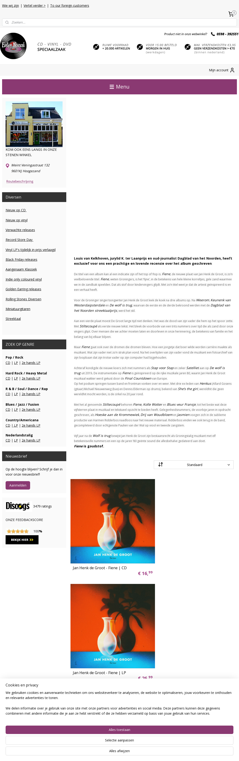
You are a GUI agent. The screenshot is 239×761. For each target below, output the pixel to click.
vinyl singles (90, 614)
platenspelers (92, 656)
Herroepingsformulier (18, 629)
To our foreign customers (69, 5)
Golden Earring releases (23, 289)
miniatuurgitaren (94, 645)
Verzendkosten (13, 604)
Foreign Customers (16, 624)
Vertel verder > (35, 5)
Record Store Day (19, 239)
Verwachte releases (20, 230)
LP (16, 362)
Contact (8, 609)
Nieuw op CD (16, 210)
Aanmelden (17, 485)
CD (8, 362)
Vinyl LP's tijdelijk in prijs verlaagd (31, 249)
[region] (89, 742)
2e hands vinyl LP (95, 629)
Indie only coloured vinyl (24, 279)
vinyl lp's (88, 609)
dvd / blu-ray (91, 619)
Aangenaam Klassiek (21, 269)
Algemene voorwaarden (20, 619)
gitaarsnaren (91, 650)
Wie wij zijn (10, 5)
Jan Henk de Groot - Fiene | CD (100, 565)
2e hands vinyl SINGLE (98, 635)
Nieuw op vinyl (17, 220)
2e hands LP (31, 362)
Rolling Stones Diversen (23, 299)
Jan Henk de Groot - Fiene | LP (184, 565)
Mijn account (222, 70)
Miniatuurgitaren (18, 309)
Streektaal (13, 318)
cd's (85, 604)
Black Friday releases (21, 259)
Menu (120, 86)
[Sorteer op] (193, 465)
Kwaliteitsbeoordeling (18, 614)
